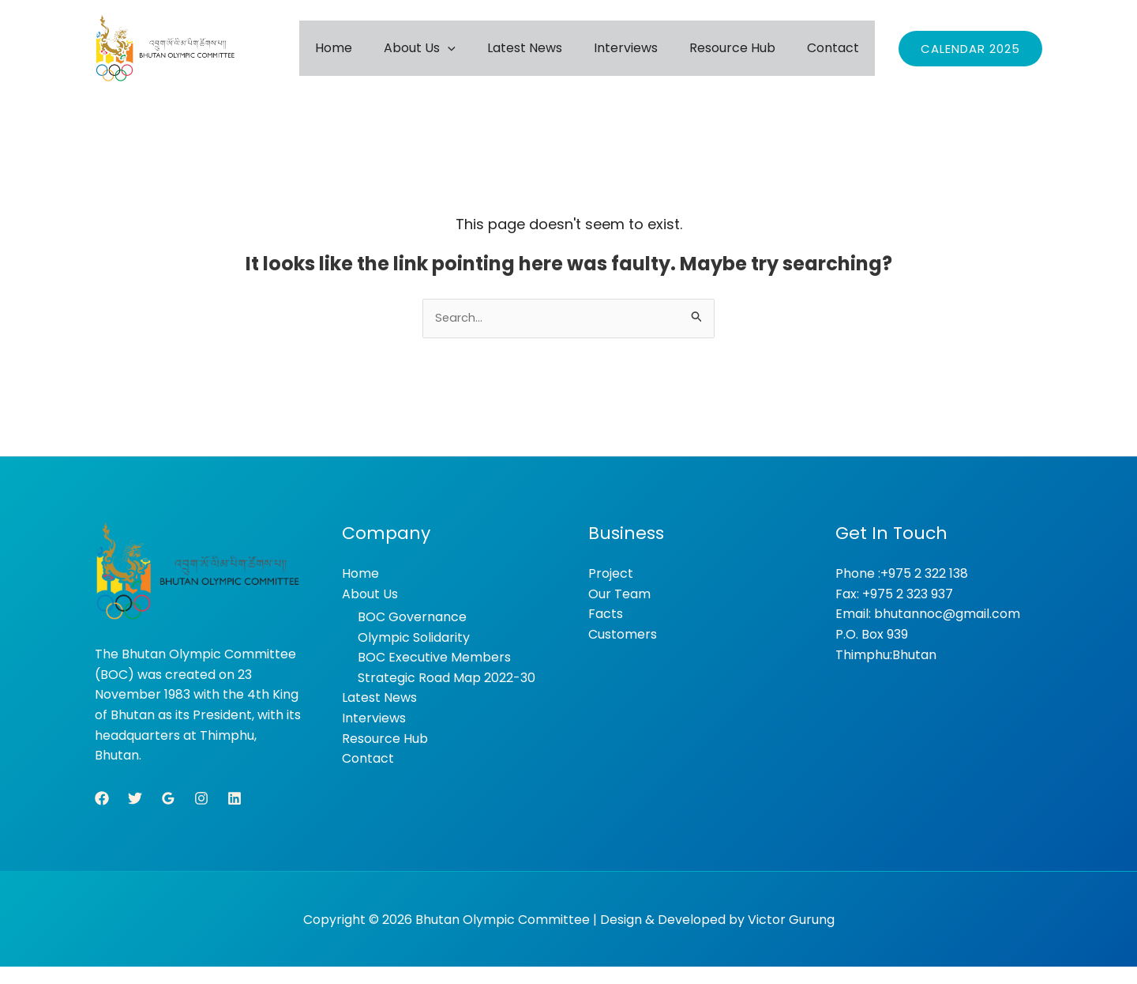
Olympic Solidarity (414, 655)
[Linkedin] (234, 816)
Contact (841, 56)
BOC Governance (412, 634)
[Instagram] (201, 816)
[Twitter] (135, 816)
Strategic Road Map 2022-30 (446, 695)
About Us (491, 56)
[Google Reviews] (168, 816)
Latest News (579, 56)
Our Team (619, 611)
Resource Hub (756, 56)
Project (610, 591)
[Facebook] (102, 816)
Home (420, 56)
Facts (605, 631)
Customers (622, 652)
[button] (519, 56)
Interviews (665, 56)
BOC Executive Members (434, 675)
